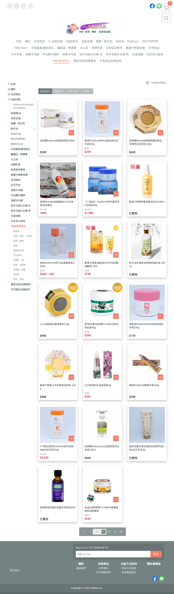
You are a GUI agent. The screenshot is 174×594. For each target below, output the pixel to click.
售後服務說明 (129, 572)
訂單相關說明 (103, 572)
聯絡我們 (81, 568)
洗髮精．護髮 (19, 269)
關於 (81, 564)
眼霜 (15, 245)
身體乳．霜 (18, 260)
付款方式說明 (129, 564)
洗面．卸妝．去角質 (22, 236)
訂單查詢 (103, 568)
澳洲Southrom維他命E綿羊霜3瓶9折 (23, 106)
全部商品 (103, 564)
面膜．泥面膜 (19, 265)
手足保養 (17, 255)
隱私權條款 (154, 564)
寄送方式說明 (129, 568)
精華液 (16, 231)
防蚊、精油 (18, 279)
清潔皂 (16, 274)
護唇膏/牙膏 (18, 250)
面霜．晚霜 (18, 241)
